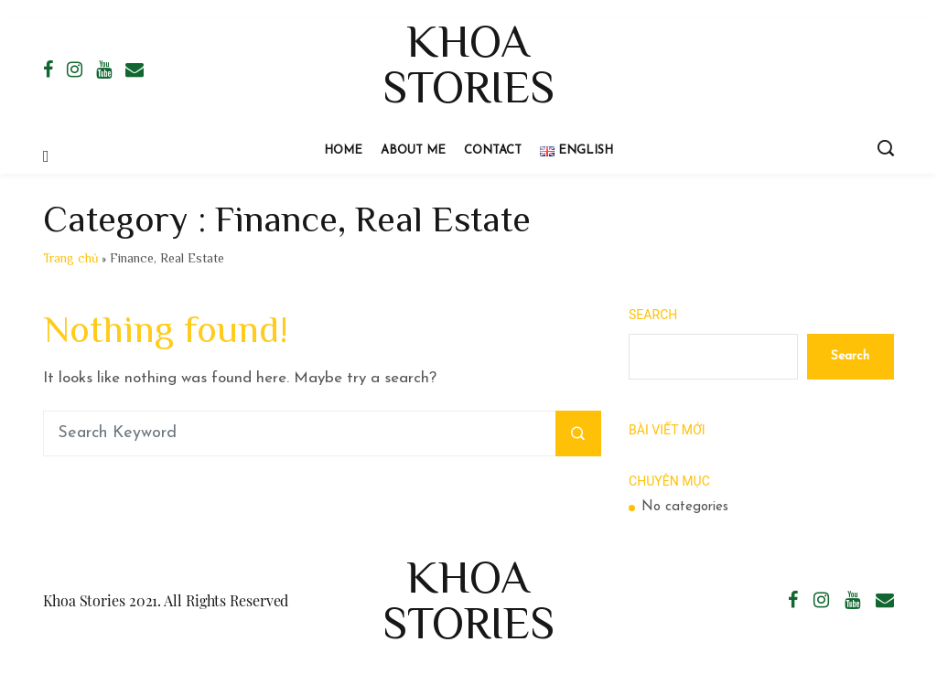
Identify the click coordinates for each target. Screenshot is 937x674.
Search (653, 314)
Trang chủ (70, 258)
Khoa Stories (468, 64)
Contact (493, 150)
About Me (413, 150)
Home (343, 150)
